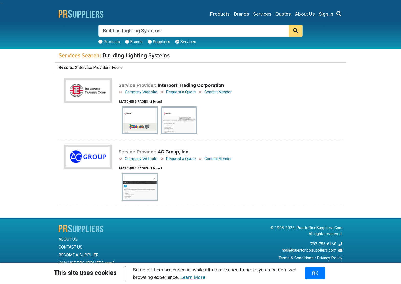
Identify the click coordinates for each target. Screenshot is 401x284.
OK (315, 273)
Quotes (283, 14)
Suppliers (159, 41)
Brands (241, 14)
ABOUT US (68, 239)
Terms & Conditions (296, 258)
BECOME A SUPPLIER (78, 255)
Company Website (141, 92)
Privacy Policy (329, 258)
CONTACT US (70, 247)
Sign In (326, 14)
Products (220, 14)
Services (262, 14)
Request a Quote (181, 92)
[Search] (193, 31)
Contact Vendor (218, 92)
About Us (305, 14)
